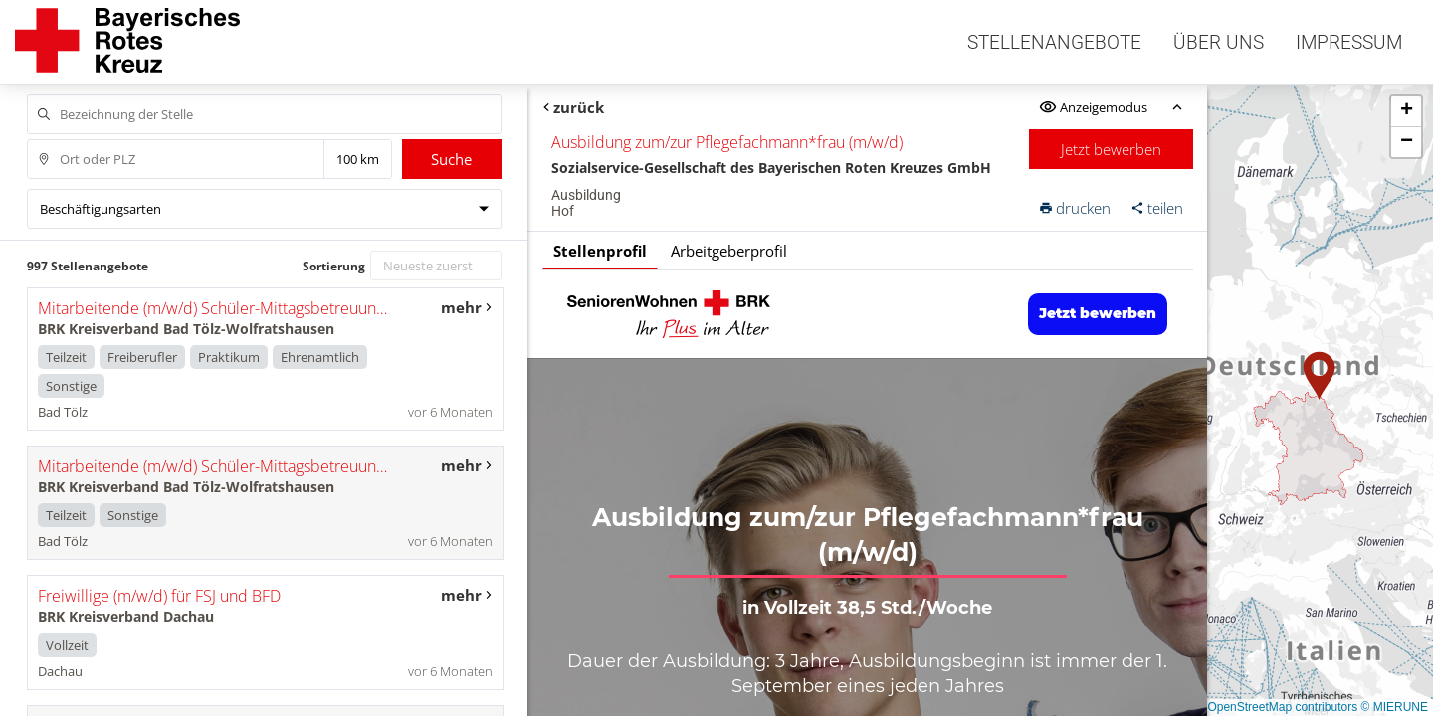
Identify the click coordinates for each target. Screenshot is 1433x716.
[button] (1319, 376)
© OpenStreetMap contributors (1276, 707)
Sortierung (334, 266)
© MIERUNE (1394, 707)
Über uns (1218, 42)
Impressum (1349, 42)
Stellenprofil (600, 251)
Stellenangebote (1054, 42)
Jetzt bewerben (1111, 149)
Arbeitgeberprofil (729, 251)
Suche (451, 159)
